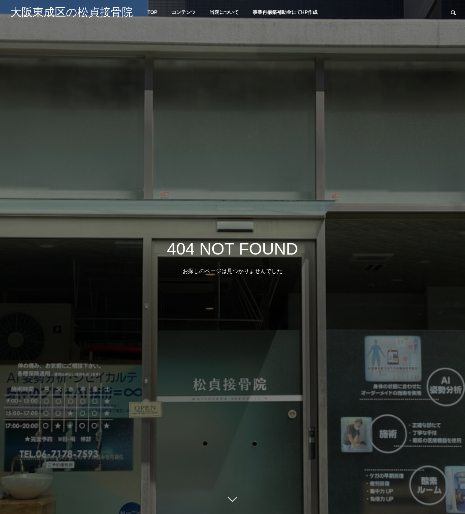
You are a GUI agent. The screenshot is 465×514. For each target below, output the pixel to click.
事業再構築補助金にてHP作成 (285, 12)
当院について (224, 12)
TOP (152, 12)
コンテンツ (183, 12)
